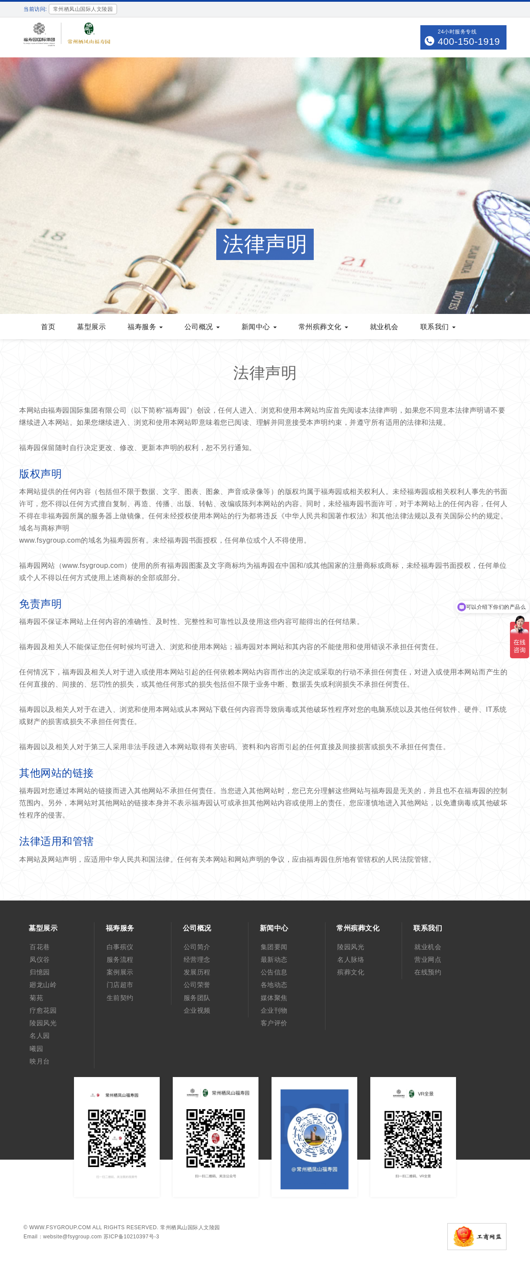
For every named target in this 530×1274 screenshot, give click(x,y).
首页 (48, 326)
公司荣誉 (197, 984)
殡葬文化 (350, 972)
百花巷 (40, 946)
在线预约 (427, 972)
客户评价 (274, 1023)
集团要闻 (274, 946)
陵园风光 (43, 1023)
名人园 (40, 1035)
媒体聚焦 (274, 997)
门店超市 (120, 984)
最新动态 (274, 959)
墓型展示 (91, 326)
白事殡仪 (120, 946)
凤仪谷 (40, 959)
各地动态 (274, 984)
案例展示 (120, 972)
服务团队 (197, 997)
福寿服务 (145, 326)
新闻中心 (259, 326)
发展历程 (197, 972)
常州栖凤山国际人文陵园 (190, 1227)
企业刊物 (274, 1010)
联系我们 (438, 326)
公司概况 (202, 326)
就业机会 (384, 326)
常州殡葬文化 (323, 326)
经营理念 (197, 959)
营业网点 (427, 959)
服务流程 (120, 959)
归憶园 (40, 972)
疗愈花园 (43, 1010)
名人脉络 (350, 959)
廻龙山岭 (43, 984)
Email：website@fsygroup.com (62, 1237)
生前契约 (120, 997)
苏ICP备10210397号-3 (131, 1237)
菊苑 (36, 997)
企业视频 (197, 1010)
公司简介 (197, 946)
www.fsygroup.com (60, 1227)
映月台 (40, 1061)
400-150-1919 (469, 41)
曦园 (36, 1048)
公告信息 (274, 972)
